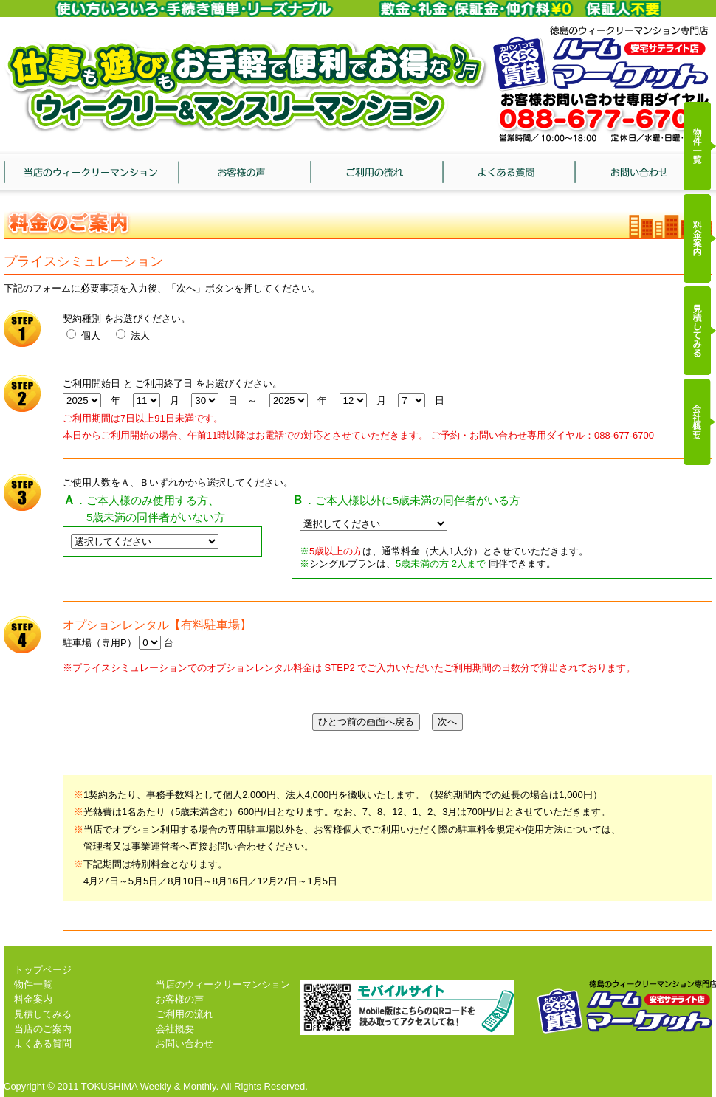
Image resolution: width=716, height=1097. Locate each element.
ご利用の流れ (377, 175)
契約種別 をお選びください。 (126, 318)
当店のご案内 (43, 1028)
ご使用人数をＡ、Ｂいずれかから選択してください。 (178, 482)
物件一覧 (33, 984)
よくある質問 (509, 175)
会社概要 (175, 1028)
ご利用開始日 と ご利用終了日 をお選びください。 (172, 383)
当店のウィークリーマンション (91, 175)
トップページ (43, 969)
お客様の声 (245, 175)
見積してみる (43, 1013)
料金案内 (33, 999)
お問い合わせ (641, 175)
